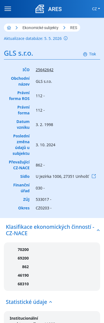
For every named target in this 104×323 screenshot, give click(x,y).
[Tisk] (89, 54)
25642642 (45, 69)
